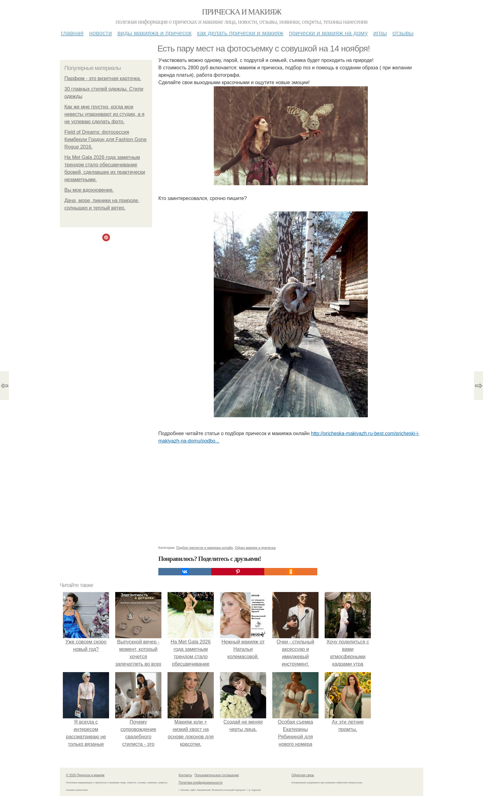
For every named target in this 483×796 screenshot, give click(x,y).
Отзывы (402, 33)
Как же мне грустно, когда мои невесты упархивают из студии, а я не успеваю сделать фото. (104, 114)
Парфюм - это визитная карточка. (102, 78)
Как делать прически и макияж (240, 33)
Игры (380, 33)
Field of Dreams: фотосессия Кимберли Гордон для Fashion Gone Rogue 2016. (105, 139)
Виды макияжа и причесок (154, 33)
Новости (100, 33)
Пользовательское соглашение (217, 775)
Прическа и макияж (241, 11)
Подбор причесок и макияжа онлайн (204, 547)
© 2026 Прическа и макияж (85, 775)
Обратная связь (302, 775)
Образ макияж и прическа (255, 547)
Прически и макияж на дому (328, 33)
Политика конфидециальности (200, 782)
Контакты (185, 775)
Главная (72, 33)
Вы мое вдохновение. (89, 190)
